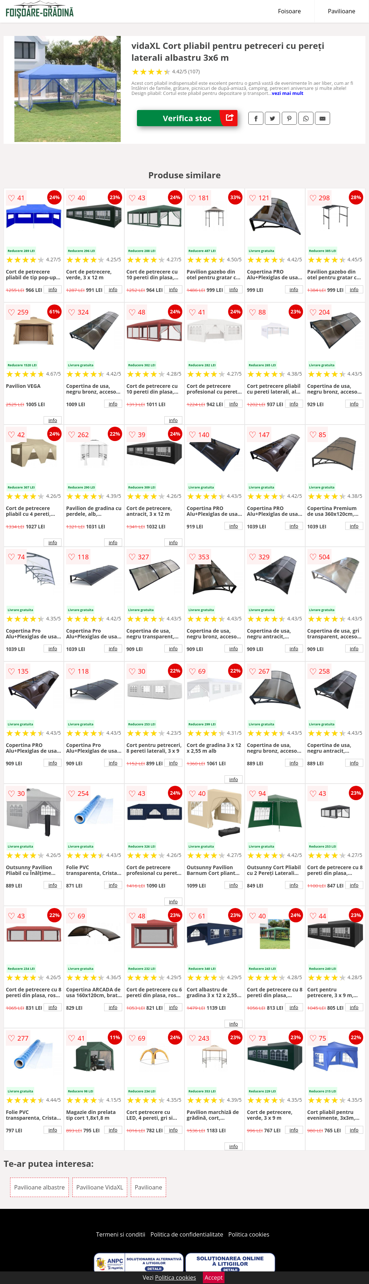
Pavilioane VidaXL (99, 1187)
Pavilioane (341, 11)
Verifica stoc (200, 118)
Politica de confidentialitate (187, 1234)
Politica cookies (249, 1234)
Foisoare (289, 11)
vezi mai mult (287, 93)
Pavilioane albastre (39, 1187)
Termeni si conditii (121, 1234)
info (52, 289)
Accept (214, 1277)
